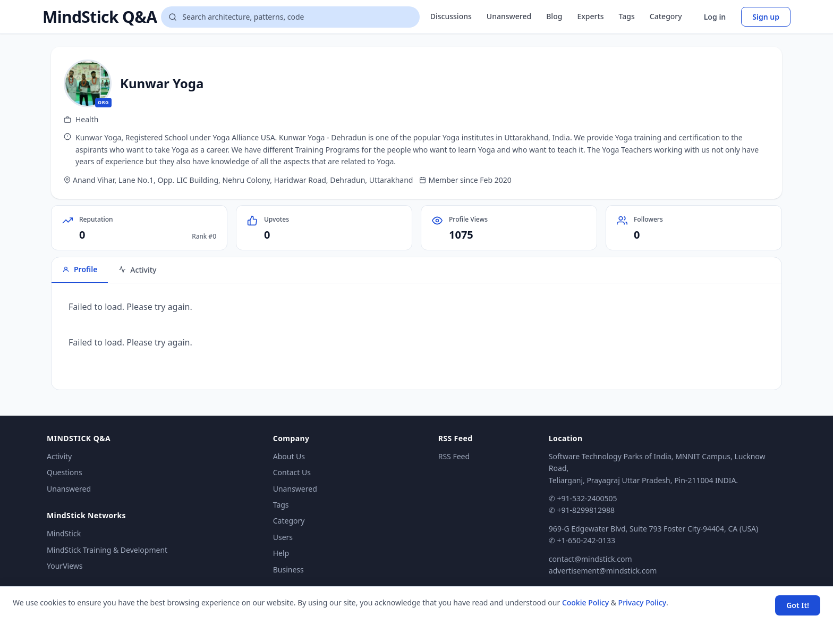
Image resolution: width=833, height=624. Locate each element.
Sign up (765, 17)
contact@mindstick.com (590, 559)
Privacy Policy (642, 602)
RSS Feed (454, 456)
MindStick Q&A (99, 17)
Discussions (451, 16)
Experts (590, 16)
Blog (554, 16)
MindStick (64, 533)
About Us (289, 456)
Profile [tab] (79, 269)
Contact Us (292, 472)
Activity (59, 456)
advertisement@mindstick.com (603, 571)
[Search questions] (290, 17)
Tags (627, 16)
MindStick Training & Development (107, 550)
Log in (715, 17)
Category (666, 16)
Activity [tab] (137, 270)
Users (283, 537)
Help (281, 553)
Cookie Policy (585, 602)
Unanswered (509, 16)
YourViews (64, 566)
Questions (64, 472)
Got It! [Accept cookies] (797, 605)
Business (288, 569)
